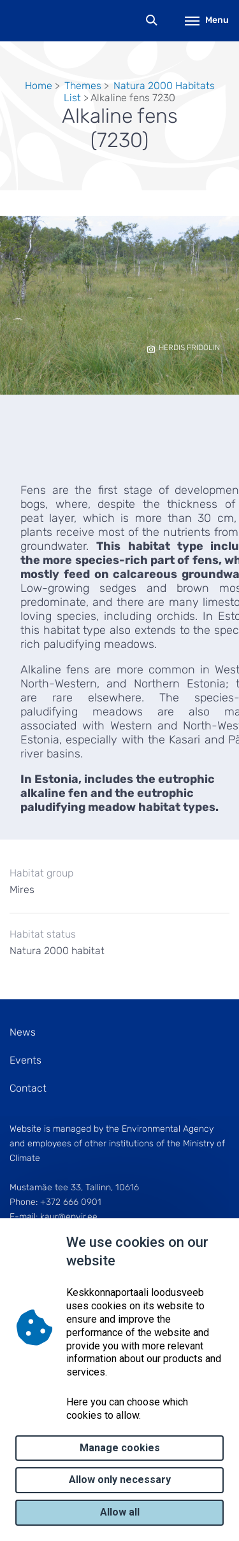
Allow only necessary (120, 1480)
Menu (207, 20)
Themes (82, 86)
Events (25, 1060)
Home (38, 86)
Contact (28, 1088)
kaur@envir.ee (69, 1216)
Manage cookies (120, 1448)
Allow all (120, 1512)
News (23, 1032)
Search (152, 20)
